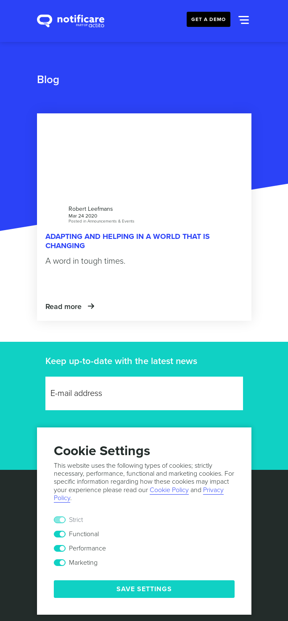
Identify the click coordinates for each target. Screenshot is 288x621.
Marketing (83, 562)
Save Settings (144, 589)
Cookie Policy (169, 490)
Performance (87, 548)
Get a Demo (208, 19)
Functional (84, 534)
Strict (76, 520)
